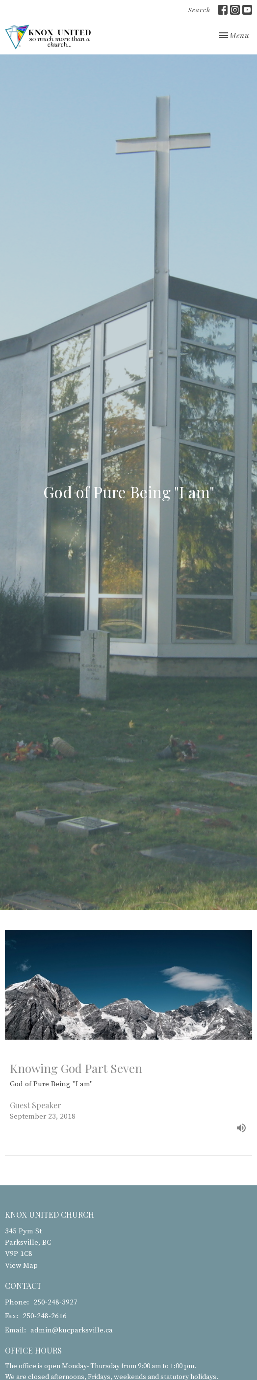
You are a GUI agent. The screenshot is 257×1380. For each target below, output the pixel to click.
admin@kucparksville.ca (71, 1330)
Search (199, 9)
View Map (21, 1265)
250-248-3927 (55, 1302)
